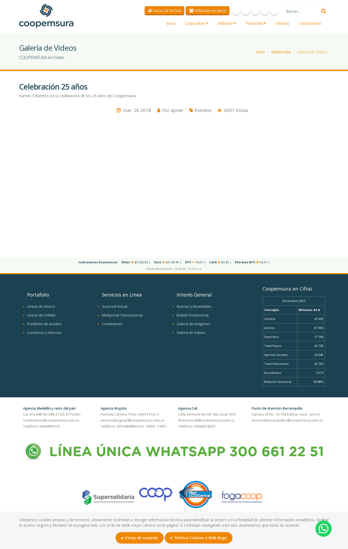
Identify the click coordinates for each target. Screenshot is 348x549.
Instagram (265, 11)
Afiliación (227, 23)
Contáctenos (310, 23)
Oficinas (282, 23)
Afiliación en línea (207, 10)
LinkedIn (274, 11)
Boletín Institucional (193, 315)
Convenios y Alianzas (44, 332)
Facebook (236, 11)
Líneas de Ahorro (41, 306)
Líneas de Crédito (41, 315)
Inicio (171, 23)
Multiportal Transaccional (122, 315)
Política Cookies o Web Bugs (198, 537)
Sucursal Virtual (164, 10)
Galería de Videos (312, 51)
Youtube (255, 11)
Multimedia (281, 51)
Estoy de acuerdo (139, 537)
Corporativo (197, 23)
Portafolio (256, 23)
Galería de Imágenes (193, 324)
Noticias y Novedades (194, 306)
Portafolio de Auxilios (44, 324)
